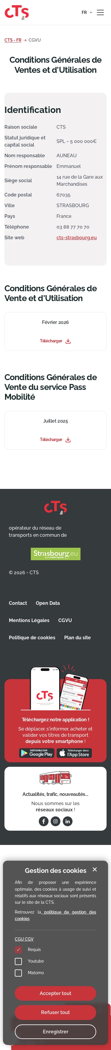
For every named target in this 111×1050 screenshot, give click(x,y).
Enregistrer (55, 1032)
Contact (18, 603)
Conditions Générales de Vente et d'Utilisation (50, 293)
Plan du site (77, 637)
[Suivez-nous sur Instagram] (55, 821)
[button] (86, 12)
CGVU (65, 620)
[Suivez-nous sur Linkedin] (68, 821)
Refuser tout (55, 1012)
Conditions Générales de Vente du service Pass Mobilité (50, 387)
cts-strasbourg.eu (77, 237)
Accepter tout (55, 993)
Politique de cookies (32, 637)
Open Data (48, 603)
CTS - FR (12, 40)
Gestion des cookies (55, 870)
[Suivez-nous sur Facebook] (44, 821)
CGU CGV (24, 939)
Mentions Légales (29, 620)
